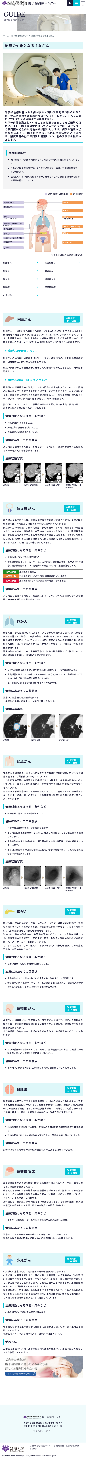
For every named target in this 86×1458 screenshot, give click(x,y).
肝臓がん (7, 262)
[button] (70, 3)
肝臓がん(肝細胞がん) (13, 223)
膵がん (7, 233)
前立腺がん (8, 242)
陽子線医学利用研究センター (41, 1446)
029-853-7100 (35, 1426)
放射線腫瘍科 (59, 1446)
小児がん (7, 247)
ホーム (6, 35)
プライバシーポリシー (43, 1431)
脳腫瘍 (65, 202)
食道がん (66, 210)
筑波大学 (33, 1449)
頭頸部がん (8, 207)
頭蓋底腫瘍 (9, 202)
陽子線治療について (20, 35)
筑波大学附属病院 (72, 1446)
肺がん (7, 216)
